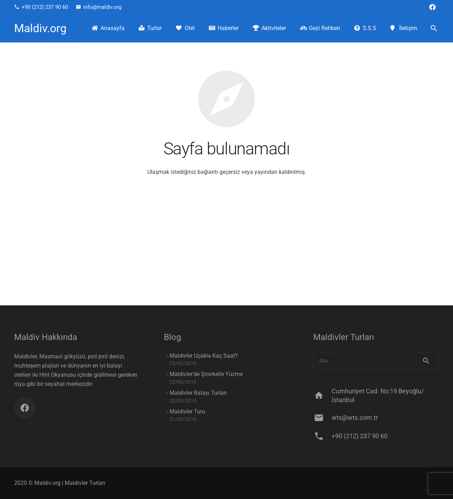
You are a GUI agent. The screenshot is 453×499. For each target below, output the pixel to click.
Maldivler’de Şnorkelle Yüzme (206, 374)
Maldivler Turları (85, 483)
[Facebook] (432, 7)
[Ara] (433, 28)
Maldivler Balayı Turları (198, 392)
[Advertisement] (226, 252)
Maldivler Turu (187, 411)
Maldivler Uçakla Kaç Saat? (204, 355)
